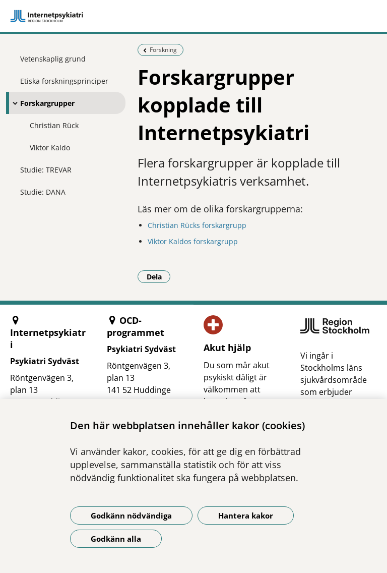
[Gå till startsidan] (193, 16)
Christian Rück (54, 125)
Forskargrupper (47, 103)
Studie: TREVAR (46, 170)
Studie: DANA (43, 192)
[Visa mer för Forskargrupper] (12, 103)
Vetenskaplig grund (53, 59)
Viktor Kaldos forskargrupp (193, 241)
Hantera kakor (245, 515)
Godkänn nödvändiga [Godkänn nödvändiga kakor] (131, 515)
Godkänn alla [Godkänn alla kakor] (116, 539)
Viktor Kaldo (50, 147)
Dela (159, 276)
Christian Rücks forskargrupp (197, 225)
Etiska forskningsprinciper (64, 81)
